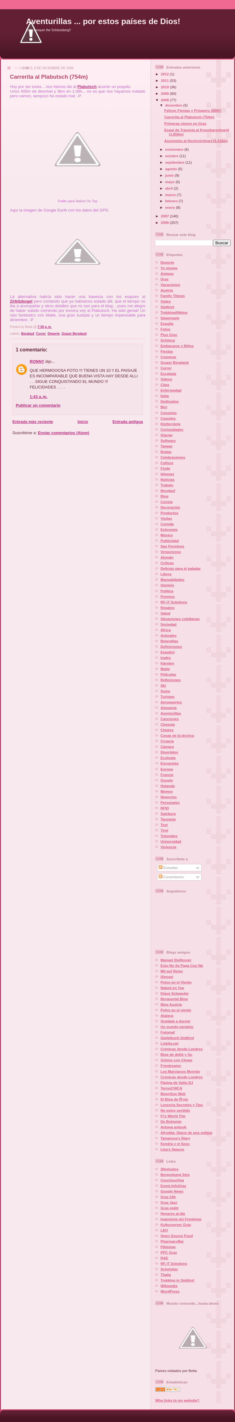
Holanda (167, 786)
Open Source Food (176, 1236)
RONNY (37, 361)
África (165, 630)
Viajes (165, 301)
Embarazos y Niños (177, 346)
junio (170, 175)
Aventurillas (170, 713)
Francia (166, 775)
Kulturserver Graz (175, 1225)
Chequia (167, 724)
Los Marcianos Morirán (180, 1071)
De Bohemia (171, 1121)
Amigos (167, 273)
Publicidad (169, 541)
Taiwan (166, 446)
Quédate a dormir (175, 1021)
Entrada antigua (128, 421)
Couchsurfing (172, 1180)
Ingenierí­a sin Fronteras (181, 1219)
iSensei (166, 977)
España (166, 323)
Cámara (167, 747)
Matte (165, 669)
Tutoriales (168, 836)
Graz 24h (168, 1197)
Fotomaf (167, 1032)
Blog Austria (171, 1004)
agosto (171, 169)
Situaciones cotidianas (180, 619)
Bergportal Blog (174, 999)
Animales (168, 635)
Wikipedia (168, 1286)
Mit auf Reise (171, 971)
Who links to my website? (177, 1400)
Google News (171, 1191)
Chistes (166, 730)
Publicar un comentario (38, 405)
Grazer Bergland (74, 333)
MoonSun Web (173, 1094)
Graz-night (169, 1208)
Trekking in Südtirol (177, 1280)
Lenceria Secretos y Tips (181, 1105)
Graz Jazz (168, 1202)
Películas (168, 674)
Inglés (165, 658)
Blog (164, 496)
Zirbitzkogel (21, 301)
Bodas (166, 452)
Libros (166, 574)
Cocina (166, 502)
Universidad (170, 841)
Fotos (165, 329)
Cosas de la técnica (177, 735)
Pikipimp (168, 1247)
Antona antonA (173, 1127)
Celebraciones (172, 457)
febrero (172, 201)
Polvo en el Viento (175, 982)
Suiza (165, 691)
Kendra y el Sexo (175, 1144)
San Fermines (172, 546)
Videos (166, 379)
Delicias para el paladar (180, 568)
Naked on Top (172, 988)
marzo (171, 195)
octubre (172, 156)
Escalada (168, 373)
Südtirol (167, 307)
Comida (167, 524)
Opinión (167, 585)
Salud (165, 613)
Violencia (168, 847)
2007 (165, 216)
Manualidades (172, 579)
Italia (164, 396)
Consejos (168, 413)
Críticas (167, 563)
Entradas (168, 868)
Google (166, 780)
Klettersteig (170, 424)
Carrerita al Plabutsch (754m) (49, 77)
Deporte (54, 333)
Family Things (172, 296)
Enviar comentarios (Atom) (63, 432)
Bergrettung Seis (175, 1174)
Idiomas (167, 474)
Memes (166, 791)
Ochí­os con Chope (176, 1060)
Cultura (166, 463)
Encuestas (169, 763)
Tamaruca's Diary (175, 1138)
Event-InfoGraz (173, 1186)
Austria (166, 290)
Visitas (166, 518)
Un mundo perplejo (176, 1027)
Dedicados (169, 401)
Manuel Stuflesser (175, 960)
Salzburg (168, 814)
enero (170, 207)
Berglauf (27, 333)
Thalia (165, 1275)
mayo (170, 182)
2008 (165, 100)
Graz (164, 279)
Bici (163, 407)
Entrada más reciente (32, 421)
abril (169, 188)
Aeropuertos (171, 702)
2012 (165, 74)
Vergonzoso (170, 552)
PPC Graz (168, 1252)
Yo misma (168, 268)
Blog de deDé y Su (176, 1054)
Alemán (166, 557)
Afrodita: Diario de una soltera (186, 1132)
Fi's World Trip (172, 1116)
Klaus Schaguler (174, 993)
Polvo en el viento (175, 1010)
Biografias (169, 641)
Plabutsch (86, 86)
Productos (169, 513)
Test (164, 825)
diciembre (174, 105)
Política (166, 591)
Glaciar (166, 435)
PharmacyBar (172, 1241)
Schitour (167, 340)
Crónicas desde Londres (181, 1049)
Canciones (169, 719)
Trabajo (166, 485)
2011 (165, 80)
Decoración (170, 507)
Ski (163, 685)
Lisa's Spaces (172, 1149)
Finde (165, 468)
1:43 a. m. (38, 396)
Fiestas (166, 351)
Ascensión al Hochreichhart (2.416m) (196, 141)
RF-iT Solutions (173, 602)
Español (167, 652)
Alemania (168, 708)
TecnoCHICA (171, 1088)
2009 (165, 93)
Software (168, 440)
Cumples (168, 418)
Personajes (170, 802)
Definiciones (171, 646)
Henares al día (172, 1213)
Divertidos (169, 752)
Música (166, 535)
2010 (165, 87)
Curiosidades (171, 429)
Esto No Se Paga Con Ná (181, 965)
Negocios (168, 797)
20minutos (169, 1169)
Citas (164, 385)
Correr (41, 333)
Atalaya (166, 1015)
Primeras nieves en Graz (185, 123)
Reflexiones (170, 680)
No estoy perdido (175, 1110)
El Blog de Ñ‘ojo (174, 1099)
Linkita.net (169, 1043)
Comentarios (171, 877)
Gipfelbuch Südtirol (177, 1038)
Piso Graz (168, 335)
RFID (164, 808)
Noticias (167, 479)
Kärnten (167, 663)
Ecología (168, 758)
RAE (164, 1258)
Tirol (164, 830)
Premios (167, 596)
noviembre (174, 149)
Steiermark (169, 318)
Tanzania (168, 819)
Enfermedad (171, 390)
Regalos (167, 608)
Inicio (83, 421)
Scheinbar (169, 1269)
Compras (168, 357)
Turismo (167, 696)
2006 (165, 222)
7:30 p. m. (44, 327)
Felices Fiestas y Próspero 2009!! (192, 110)
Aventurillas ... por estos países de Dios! (103, 21)
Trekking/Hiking (173, 312)
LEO (164, 1230)
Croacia (167, 741)
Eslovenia (168, 529)
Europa (166, 769)
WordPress (170, 1291)
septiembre (175, 162)
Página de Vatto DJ (176, 1082)
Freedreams (170, 1065)
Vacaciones (170, 285)
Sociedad (168, 624)
